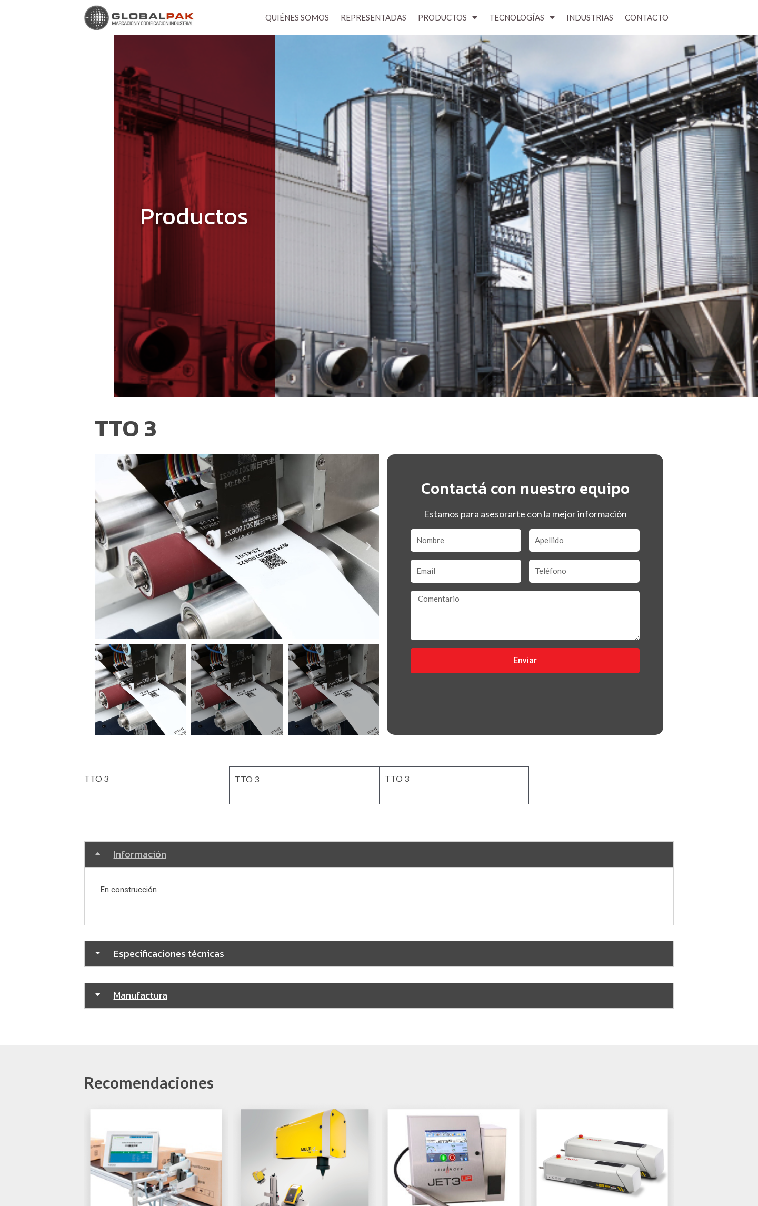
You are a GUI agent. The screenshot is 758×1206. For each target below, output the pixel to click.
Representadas (373, 17)
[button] (105, 546)
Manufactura (140, 994)
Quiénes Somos (297, 17)
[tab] (379, 853)
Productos (447, 17)
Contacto (647, 17)
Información (140, 853)
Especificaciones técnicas (169, 952)
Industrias (589, 17)
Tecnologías (522, 17)
